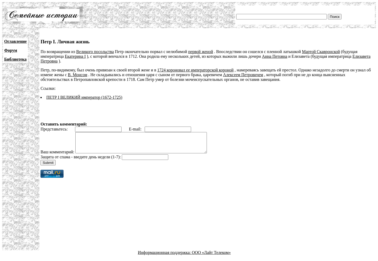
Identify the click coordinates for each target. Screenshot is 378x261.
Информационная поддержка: (165, 256)
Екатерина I (75, 56)
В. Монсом (77, 74)
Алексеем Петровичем (243, 74)
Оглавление (15, 41)
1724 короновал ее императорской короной (195, 70)
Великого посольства (95, 51)
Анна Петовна (274, 56)
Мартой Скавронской (321, 51)
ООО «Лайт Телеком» (211, 256)
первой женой (200, 51)
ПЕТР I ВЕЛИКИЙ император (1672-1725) (84, 97)
